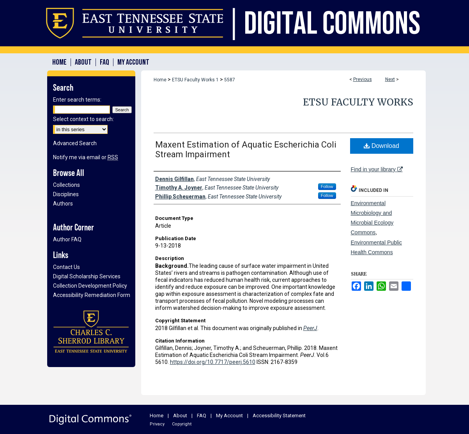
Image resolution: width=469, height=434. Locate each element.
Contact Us (66, 267)
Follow (327, 186)
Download (381, 145)
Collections (66, 185)
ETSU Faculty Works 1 (195, 80)
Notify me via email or (85, 157)
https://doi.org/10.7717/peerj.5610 (212, 362)
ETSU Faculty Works (358, 102)
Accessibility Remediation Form (91, 295)
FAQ (201, 415)
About (180, 415)
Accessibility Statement (279, 415)
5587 (229, 80)
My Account (229, 415)
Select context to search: (83, 119)
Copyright (181, 424)
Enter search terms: (77, 100)
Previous (362, 79)
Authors (63, 203)
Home (160, 80)
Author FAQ (67, 239)
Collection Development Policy (90, 286)
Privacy (157, 424)
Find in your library (377, 169)
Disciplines (66, 194)
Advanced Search (75, 143)
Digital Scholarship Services (86, 276)
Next (390, 79)
